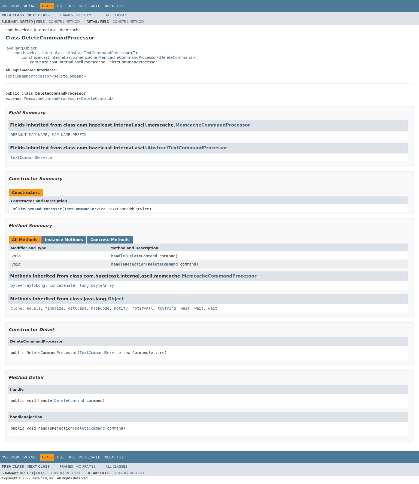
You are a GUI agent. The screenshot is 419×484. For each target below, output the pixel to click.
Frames (66, 15)
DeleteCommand (176, 57)
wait (185, 308)
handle (118, 256)
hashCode (100, 308)
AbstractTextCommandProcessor (187, 147)
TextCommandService (85, 209)
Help (121, 6)
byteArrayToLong (28, 285)
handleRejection (128, 264)
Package (29, 6)
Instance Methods (64, 240)
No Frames (86, 15)
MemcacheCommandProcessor (51, 98)
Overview (10, 6)
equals (34, 308)
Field (40, 22)
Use (60, 6)
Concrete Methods (110, 240)
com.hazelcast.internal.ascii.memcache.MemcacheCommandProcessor (89, 57)
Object (116, 298)
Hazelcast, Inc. (43, 478)
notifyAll (142, 308)
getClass (77, 308)
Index (109, 6)
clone (16, 308)
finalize (54, 308)
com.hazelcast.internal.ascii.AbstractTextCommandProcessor (72, 53)
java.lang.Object (21, 48)
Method (72, 22)
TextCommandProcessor (28, 76)
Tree (71, 6)
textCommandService (31, 157)
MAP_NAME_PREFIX (69, 134)
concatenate (62, 285)
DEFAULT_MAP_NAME (29, 134)
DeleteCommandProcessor (36, 209)
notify (121, 308)
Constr (55, 22)
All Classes (116, 15)
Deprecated (90, 6)
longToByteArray (97, 285)
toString (167, 308)
